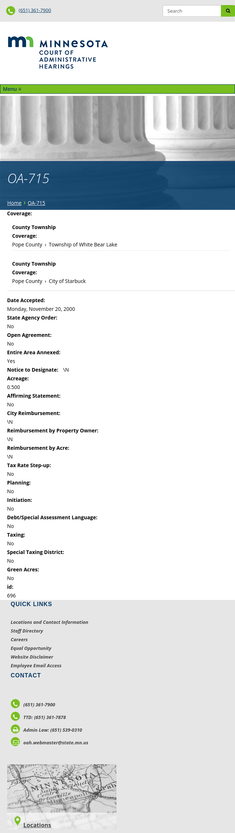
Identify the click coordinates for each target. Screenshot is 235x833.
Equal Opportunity (31, 648)
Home (14, 202)
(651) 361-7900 (35, 10)
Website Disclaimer (32, 657)
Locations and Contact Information (50, 622)
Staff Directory (27, 630)
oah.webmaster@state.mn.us (50, 742)
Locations (37, 825)
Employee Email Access (36, 665)
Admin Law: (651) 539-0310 (46, 730)
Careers (19, 639)
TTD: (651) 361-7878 (38, 717)
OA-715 (36, 202)
